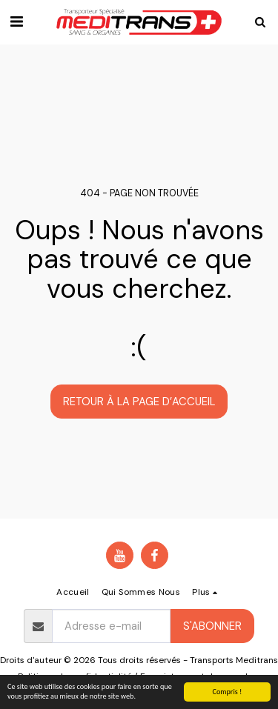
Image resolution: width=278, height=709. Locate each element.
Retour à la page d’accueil (139, 401)
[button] (16, 21)
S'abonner (212, 626)
